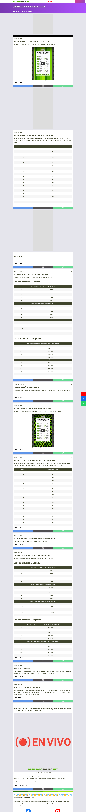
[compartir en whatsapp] (83, 403)
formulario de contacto (38, 803)
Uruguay (15, 4)
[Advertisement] (43, 22)
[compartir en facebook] (83, 398)
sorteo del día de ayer (38, 394)
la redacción (18, 11)
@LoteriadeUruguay (45, 44)
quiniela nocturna (18, 82)
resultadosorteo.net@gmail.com (21, 803)
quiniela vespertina (18, 449)
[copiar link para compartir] (83, 394)
